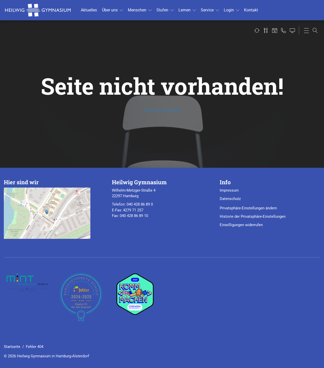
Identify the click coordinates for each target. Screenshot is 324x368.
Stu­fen (162, 10)
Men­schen (137, 10)
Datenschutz (230, 198)
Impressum (229, 190)
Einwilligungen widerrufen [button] (241, 225)
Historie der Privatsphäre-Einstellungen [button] (253, 216)
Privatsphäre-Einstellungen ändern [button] (248, 208)
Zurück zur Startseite (162, 110)
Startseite (12, 346)
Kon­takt (251, 10)
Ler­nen (184, 10)
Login (229, 10)
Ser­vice (207, 10)
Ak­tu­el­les (89, 10)
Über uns (110, 10)
